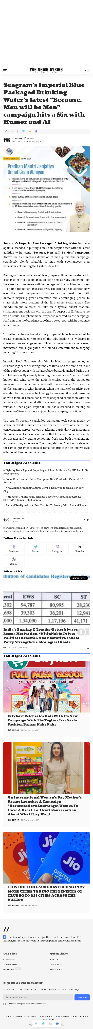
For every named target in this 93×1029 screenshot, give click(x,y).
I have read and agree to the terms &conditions (26, 1004)
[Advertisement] (46, 36)
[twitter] (88, 520)
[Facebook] (84, 520)
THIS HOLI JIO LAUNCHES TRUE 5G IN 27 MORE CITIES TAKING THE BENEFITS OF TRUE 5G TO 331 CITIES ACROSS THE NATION (46, 893)
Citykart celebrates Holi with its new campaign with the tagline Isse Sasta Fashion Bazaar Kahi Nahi (43, 720)
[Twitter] (36, 548)
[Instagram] (57, 548)
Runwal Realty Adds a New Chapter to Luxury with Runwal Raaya (47, 505)
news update (78, 578)
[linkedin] (79, 548)
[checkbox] (4, 1004)
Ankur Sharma (18, 519)
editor (18, 138)
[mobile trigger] (6, 70)
